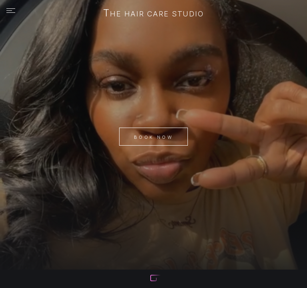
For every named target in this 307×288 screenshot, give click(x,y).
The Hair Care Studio (153, 13)
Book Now (153, 137)
